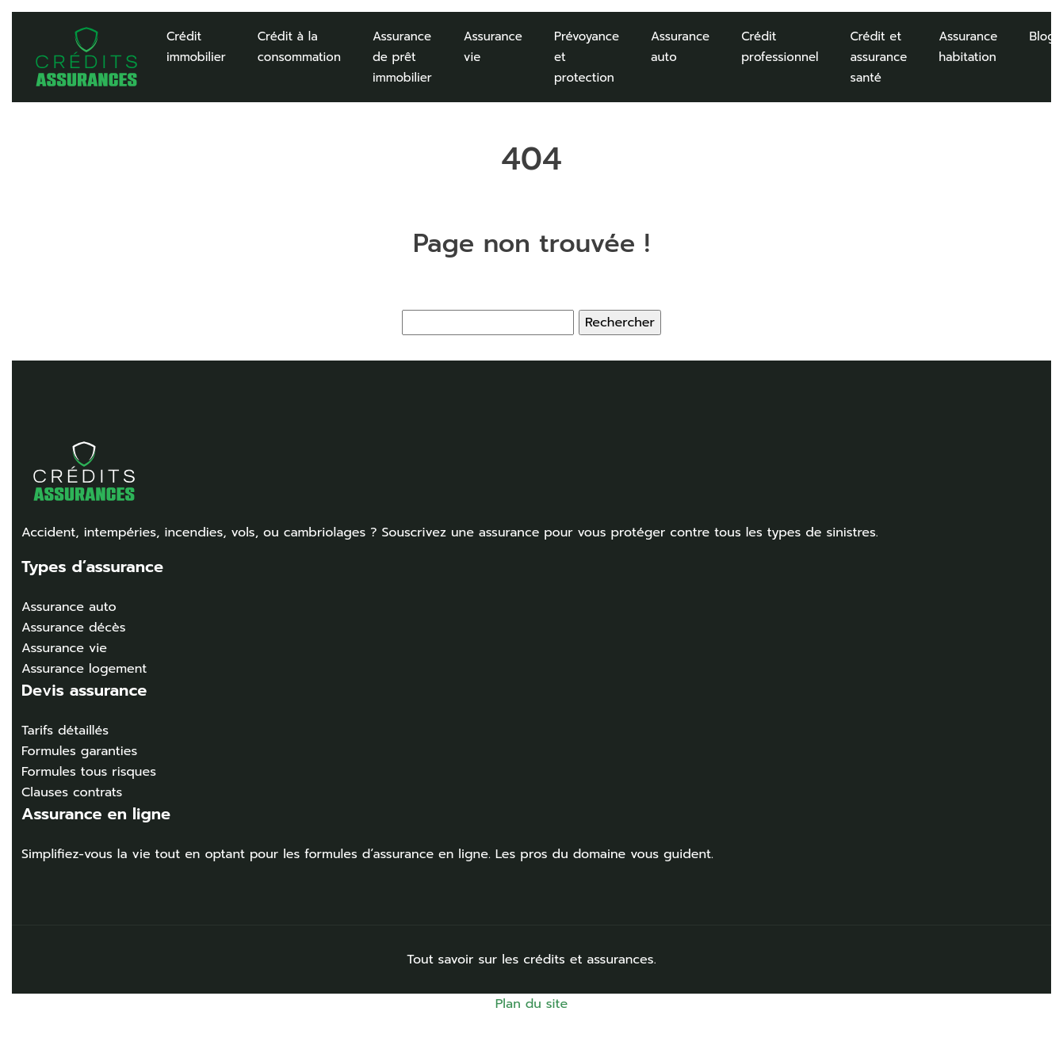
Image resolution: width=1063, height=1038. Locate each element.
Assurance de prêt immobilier (402, 57)
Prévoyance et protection (586, 57)
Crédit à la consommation (299, 47)
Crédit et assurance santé (879, 57)
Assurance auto (680, 47)
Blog (1042, 36)
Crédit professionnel (779, 47)
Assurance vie (493, 47)
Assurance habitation (968, 47)
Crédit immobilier (196, 47)
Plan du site (531, 1003)
